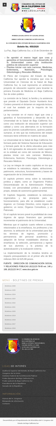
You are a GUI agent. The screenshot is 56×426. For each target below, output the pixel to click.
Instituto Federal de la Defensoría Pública (19, 376)
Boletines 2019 (10, 315)
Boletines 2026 (10, 286)
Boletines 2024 (10, 294)
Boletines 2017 (10, 324)
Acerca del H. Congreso (12, 398)
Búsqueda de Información (13, 401)
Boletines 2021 (10, 307)
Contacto (6, 403)
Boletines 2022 (10, 303)
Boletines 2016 (10, 328)
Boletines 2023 (10, 298)
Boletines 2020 (10, 311)
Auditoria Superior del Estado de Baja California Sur (24, 371)
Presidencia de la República (14, 383)
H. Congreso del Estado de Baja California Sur (27, 4)
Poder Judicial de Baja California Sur (17, 381)
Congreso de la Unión (11, 373)
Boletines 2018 (10, 320)
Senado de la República (12, 386)
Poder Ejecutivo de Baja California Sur (18, 378)
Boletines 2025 (10, 290)
